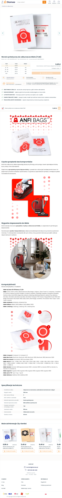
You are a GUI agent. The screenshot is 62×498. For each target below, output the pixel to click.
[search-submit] (44, 2)
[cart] (10, 451)
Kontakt (3, 488)
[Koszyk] (59, 2)
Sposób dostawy (11, 77)
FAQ (22, 482)
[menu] (2, 2)
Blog (2, 485)
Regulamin (43, 482)
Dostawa (23, 485)
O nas (2, 482)
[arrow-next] (58, 440)
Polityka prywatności (46, 485)
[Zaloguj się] (54, 2)
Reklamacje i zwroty (26, 488)
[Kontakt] (50, 2)
